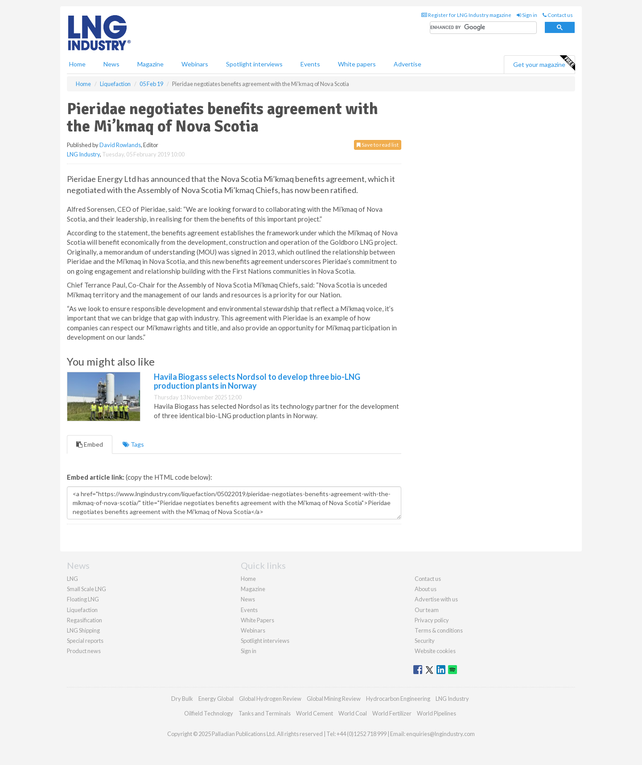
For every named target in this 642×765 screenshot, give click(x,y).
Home (77, 64)
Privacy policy (432, 620)
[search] (483, 27)
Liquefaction (82, 609)
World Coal (352, 713)
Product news (84, 650)
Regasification (84, 620)
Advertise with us (436, 599)
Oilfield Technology (208, 713)
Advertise (407, 64)
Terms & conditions (439, 630)
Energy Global (216, 698)
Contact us (558, 15)
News (248, 599)
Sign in (527, 15)
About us (425, 588)
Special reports (85, 640)
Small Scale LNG (86, 588)
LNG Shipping (83, 630)
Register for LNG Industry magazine (466, 15)
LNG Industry (83, 154)
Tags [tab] (133, 444)
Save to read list (378, 144)
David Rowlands (120, 144)
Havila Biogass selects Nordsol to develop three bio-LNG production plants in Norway (257, 381)
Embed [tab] (89, 444)
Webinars (194, 64)
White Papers (257, 620)
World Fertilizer (392, 713)
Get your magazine (544, 63)
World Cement (314, 713)
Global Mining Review (334, 698)
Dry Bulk (182, 698)
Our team (427, 609)
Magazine (150, 64)
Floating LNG (83, 599)
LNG (72, 578)
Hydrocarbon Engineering (398, 698)
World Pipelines (436, 713)
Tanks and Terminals (265, 713)
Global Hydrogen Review (270, 698)
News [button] (111, 64)
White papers (357, 64)
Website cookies (435, 650)
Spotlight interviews (254, 64)
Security (425, 640)
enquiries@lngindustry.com (440, 733)
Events (310, 64)
